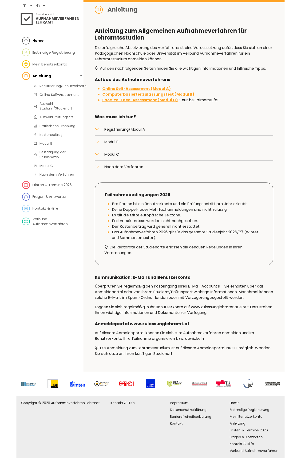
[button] (27, 7)
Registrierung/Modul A (124, 129)
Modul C (111, 154)
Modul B (111, 142)
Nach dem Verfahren (123, 167)
